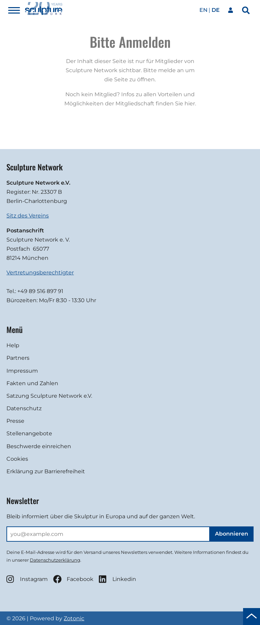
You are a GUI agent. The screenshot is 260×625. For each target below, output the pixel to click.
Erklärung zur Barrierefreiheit (45, 471)
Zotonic (74, 618)
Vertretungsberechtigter (40, 272)
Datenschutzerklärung (55, 560)
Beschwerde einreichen (38, 446)
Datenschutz (24, 408)
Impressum (22, 371)
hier (190, 103)
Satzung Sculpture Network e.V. (49, 396)
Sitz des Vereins (27, 215)
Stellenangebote (29, 433)
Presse (15, 421)
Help (12, 345)
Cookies (17, 459)
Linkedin (117, 579)
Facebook (73, 579)
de (216, 10)
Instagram (27, 579)
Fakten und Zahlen (32, 383)
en (203, 10)
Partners (17, 358)
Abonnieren (231, 533)
